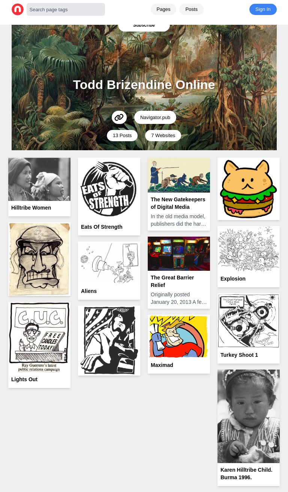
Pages (164, 9)
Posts (191, 9)
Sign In (262, 9)
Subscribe (144, 25)
